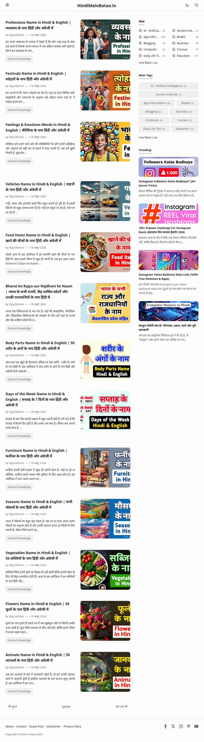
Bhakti (181, 37)
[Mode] (186, 5)
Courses (182, 49)
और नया (121, 707)
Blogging (149, 43)
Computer (150, 49)
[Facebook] (165, 727)
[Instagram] (181, 727)
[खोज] (196, 5)
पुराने (12, 707)
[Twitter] (173, 727)
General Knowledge (19, 59)
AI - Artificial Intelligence (152, 30)
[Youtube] (196, 727)
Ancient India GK (185, 30)
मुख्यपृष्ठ (66, 707)
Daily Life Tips (152, 56)
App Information (152, 37)
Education (183, 56)
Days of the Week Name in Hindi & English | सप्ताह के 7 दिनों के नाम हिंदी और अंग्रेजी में (37, 399)
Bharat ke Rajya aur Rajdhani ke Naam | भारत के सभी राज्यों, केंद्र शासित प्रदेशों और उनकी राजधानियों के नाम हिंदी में (39, 292)
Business (182, 43)
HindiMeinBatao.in (96, 5)
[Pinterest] (188, 727)
